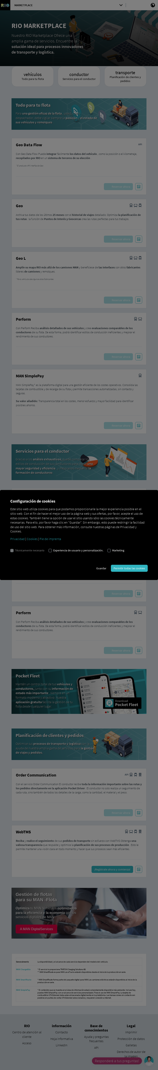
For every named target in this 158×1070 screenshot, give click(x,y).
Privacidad (17, 539)
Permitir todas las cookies (129, 568)
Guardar (101, 568)
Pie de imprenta (50, 539)
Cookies (32, 539)
